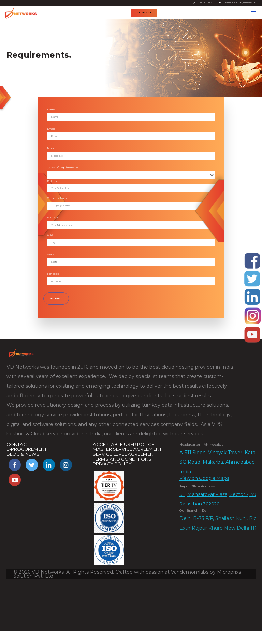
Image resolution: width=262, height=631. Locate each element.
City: (50, 234)
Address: (53, 217)
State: (51, 254)
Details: (52, 181)
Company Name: (58, 198)
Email (51, 128)
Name (51, 109)
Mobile (52, 148)
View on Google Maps (204, 478)
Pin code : (53, 273)
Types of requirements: (63, 167)
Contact (144, 12)
